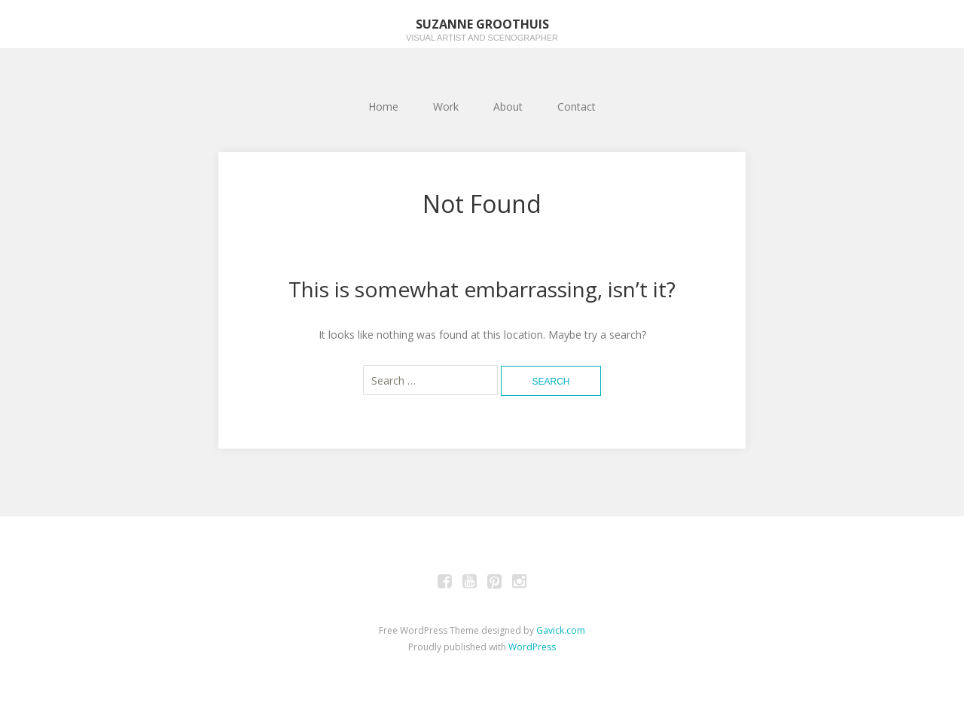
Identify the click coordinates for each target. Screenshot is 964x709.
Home (383, 106)
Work (446, 106)
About (508, 106)
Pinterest (495, 583)
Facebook (445, 583)
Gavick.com (560, 630)
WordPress (532, 647)
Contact (576, 106)
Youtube (470, 583)
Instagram (519, 583)
